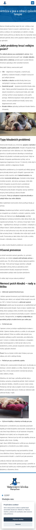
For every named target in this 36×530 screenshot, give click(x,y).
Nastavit (18, 524)
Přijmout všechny (18, 519)
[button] (32, 3)
